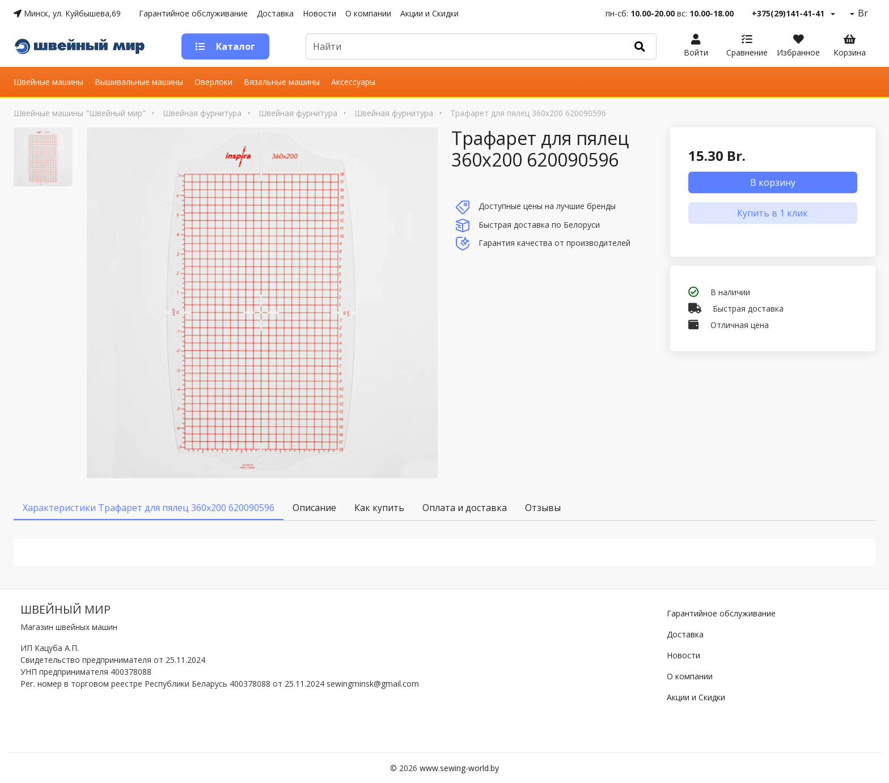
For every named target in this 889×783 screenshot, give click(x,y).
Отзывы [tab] (543, 507)
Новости (319, 13)
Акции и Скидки (429, 13)
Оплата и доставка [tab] (464, 507)
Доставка (275, 13)
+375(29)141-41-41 (788, 13)
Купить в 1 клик (772, 213)
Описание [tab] (314, 507)
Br (862, 13)
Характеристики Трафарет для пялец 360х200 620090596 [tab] (148, 507)
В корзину (772, 182)
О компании (368, 13)
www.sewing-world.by (459, 768)
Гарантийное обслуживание (193, 13)
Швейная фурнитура (202, 113)
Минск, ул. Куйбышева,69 (67, 13)
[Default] (465, 46)
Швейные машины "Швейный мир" (80, 113)
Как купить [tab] (379, 507)
